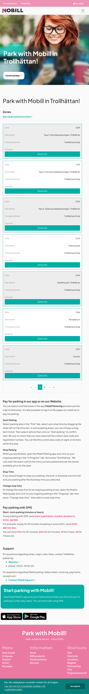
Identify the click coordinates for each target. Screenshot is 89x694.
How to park (8, 652)
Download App (12, 75)
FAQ (69, 669)
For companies (10, 3)
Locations (72, 659)
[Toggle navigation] (83, 10)
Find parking (73, 666)
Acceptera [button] (75, 686)
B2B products (37, 656)
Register (71, 662)
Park (69, 652)
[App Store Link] (11, 616)
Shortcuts (72, 656)
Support (6, 659)
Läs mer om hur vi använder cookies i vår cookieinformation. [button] (24, 688)
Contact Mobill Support (21, 579)
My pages (78, 3)
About (5, 662)
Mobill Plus (26, 3)
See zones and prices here (17, 116)
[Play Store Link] (35, 616)
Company (7, 656)
